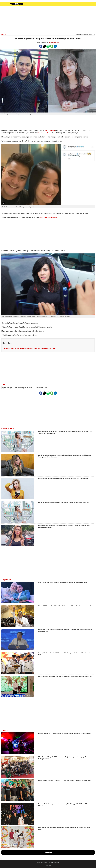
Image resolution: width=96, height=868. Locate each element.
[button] (2, 4)
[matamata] (16, 4)
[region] (48, 19)
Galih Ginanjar (50, 130)
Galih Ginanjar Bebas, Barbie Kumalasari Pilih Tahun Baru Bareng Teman (30, 348)
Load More (48, 852)
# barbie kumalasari (41, 387)
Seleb (3, 34)
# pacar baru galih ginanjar (23, 387)
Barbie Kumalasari (44, 133)
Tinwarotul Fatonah (42, 42)
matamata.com (44, 862)
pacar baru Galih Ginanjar (48, 217)
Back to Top (48, 865)
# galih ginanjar (7, 387)
